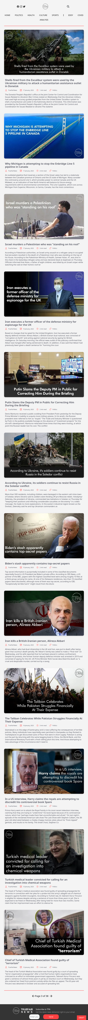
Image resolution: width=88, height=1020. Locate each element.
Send (51, 1017)
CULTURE (43, 15)
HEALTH (31, 15)
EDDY (70, 15)
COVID (80, 15)
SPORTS (55, 15)
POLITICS (19, 15)
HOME (7, 15)
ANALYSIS (44, 20)
